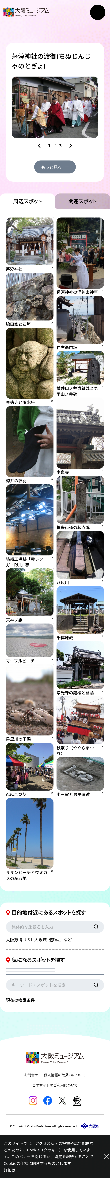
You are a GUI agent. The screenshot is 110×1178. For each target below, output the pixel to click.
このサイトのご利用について (55, 1127)
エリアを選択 (74, 996)
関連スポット (82, 222)
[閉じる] (101, 1156)
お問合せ (31, 1117)
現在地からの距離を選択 (34, 1011)
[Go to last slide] (39, 146)
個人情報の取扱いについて (65, 1117)
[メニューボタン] (97, 12)
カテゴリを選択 (26, 996)
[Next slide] (70, 146)
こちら (21, 1170)
